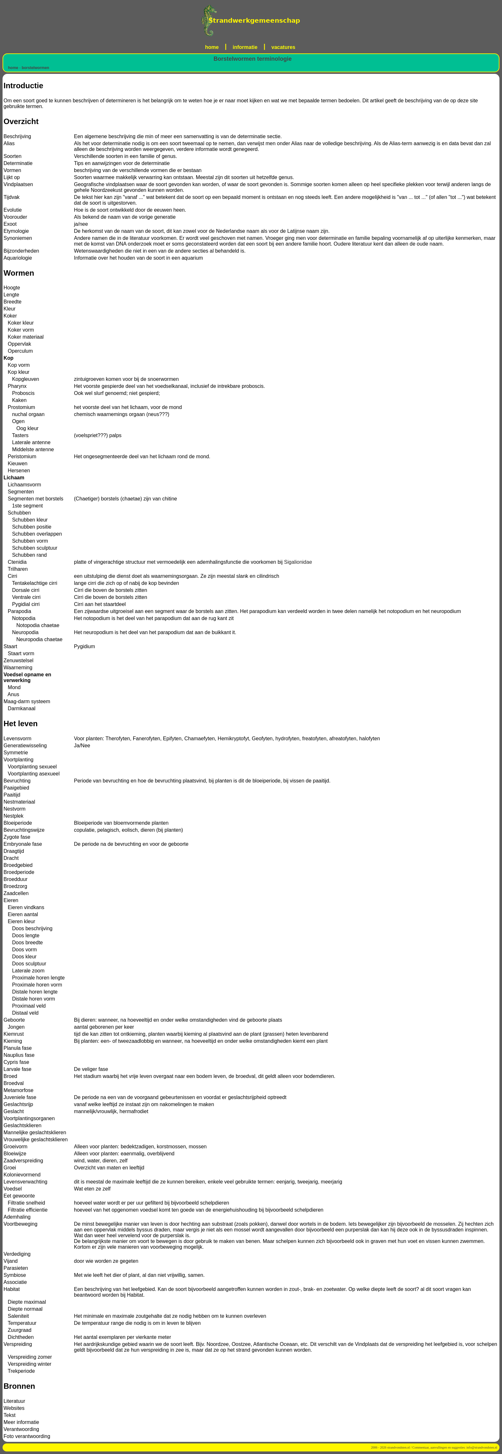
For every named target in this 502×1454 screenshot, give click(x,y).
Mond (12, 687)
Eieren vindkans (24, 907)
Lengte (11, 294)
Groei (10, 1167)
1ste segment (23, 505)
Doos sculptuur (25, 963)
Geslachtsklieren (22, 1125)
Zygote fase (17, 837)
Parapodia (17, 611)
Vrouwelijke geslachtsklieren (36, 1139)
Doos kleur (20, 956)
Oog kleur (21, 428)
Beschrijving (17, 136)
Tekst (9, 1415)
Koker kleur (19, 323)
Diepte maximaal (25, 1302)
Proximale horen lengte (34, 977)
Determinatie (18, 163)
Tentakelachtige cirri (30, 583)
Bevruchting (17, 780)
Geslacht (14, 1111)
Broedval (14, 1083)
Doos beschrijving (28, 928)
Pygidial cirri (22, 604)
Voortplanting (18, 759)
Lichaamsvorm (22, 484)
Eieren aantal (21, 914)
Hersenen (17, 470)
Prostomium (19, 407)
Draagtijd (14, 851)
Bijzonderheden (21, 251)
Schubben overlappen (33, 534)
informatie (245, 47)
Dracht (11, 858)
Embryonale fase (23, 844)
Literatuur (14, 1401)
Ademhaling (17, 1217)
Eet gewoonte (19, 1196)
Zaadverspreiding (23, 1160)
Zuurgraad (17, 1330)
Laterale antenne (27, 442)
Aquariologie (18, 258)
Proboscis (19, 393)
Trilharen (16, 569)
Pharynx (15, 386)
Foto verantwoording (27, 1436)
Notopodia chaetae (31, 625)
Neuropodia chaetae (33, 639)
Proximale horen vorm (33, 984)
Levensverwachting (25, 1181)
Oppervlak (17, 344)
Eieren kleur (19, 921)
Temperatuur (20, 1323)
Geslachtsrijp (18, 1104)
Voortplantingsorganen (29, 1118)
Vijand (11, 1261)
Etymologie (16, 231)
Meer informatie (21, 1422)
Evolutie (13, 210)
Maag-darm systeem (27, 701)
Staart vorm (19, 653)
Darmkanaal (20, 708)
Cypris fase (16, 1062)
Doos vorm (20, 949)
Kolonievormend (22, 1174)
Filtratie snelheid (24, 1203)
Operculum (18, 351)
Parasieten (16, 1268)
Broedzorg (15, 886)
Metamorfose (18, 1090)
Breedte (12, 301)
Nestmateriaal (19, 802)
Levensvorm (17, 738)
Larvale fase (17, 1069)
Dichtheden (19, 1337)
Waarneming (18, 667)
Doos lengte (21, 935)
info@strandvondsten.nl (481, 1447)
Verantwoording (21, 1429)
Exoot (10, 224)
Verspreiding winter (27, 1364)
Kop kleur (16, 372)
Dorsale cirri (21, 590)
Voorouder (15, 217)
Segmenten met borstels (33, 498)
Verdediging (17, 1254)
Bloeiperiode (18, 823)
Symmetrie (16, 752)
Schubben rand (25, 555)
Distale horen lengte (31, 991)
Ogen (14, 421)
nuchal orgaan (24, 414)
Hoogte (12, 287)
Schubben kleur (26, 520)
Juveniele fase (20, 1097)
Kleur (9, 308)
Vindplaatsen (18, 184)
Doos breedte (23, 942)
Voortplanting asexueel (32, 773)
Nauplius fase (19, 1055)
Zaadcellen (16, 893)
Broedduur (16, 879)
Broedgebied (18, 865)
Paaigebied (16, 787)
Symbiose (15, 1275)
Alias (9, 143)
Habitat (12, 1289)
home (212, 47)
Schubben (17, 512)
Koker (10, 315)
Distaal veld (21, 1013)
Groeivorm (16, 1146)
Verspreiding (18, 1344)
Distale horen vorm (29, 999)
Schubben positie (27, 527)
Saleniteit (16, 1316)
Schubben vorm (26, 541)
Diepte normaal (23, 1309)
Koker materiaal (24, 337)
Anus (11, 694)
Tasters (16, 435)
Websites (14, 1408)
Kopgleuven (21, 379)
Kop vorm (17, 365)
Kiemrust (14, 1034)
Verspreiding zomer (28, 1357)
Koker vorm (19, 330)
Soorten (12, 156)
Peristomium (20, 456)
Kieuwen (16, 463)
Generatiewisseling (25, 745)
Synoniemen (18, 238)
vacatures (283, 47)
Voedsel (13, 1188)
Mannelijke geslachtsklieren (35, 1132)
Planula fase (18, 1048)
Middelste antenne (29, 449)
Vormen (12, 170)
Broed (10, 1076)
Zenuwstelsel (18, 660)
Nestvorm (14, 809)
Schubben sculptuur (30, 548)
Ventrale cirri (22, 597)
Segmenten (19, 491)
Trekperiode (19, 1371)
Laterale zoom (24, 970)
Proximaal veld (25, 1006)
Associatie (15, 1282)
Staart (10, 646)
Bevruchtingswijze (24, 830)
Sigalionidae (298, 562)
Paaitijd (12, 795)
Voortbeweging (20, 1224)
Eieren (11, 900)
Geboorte (14, 1020)
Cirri (10, 576)
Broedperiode (19, 872)
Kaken (15, 400)
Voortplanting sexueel (30, 766)
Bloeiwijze (15, 1153)
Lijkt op (12, 177)
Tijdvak (12, 197)
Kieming (13, 1041)
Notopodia (20, 618)
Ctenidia (15, 562)
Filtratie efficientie (26, 1210)
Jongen (14, 1027)
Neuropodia (21, 632)
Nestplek (13, 816)
